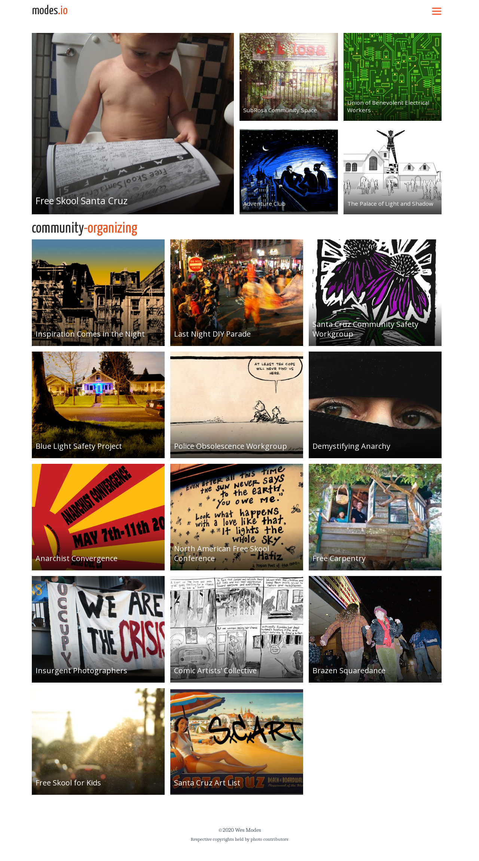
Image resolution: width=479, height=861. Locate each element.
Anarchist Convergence (77, 558)
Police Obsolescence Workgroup (230, 446)
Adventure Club (263, 203)
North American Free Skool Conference (221, 553)
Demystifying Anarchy (351, 446)
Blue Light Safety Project (79, 446)
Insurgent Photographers (81, 670)
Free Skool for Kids (68, 783)
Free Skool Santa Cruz (82, 200)
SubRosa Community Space (278, 110)
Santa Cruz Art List (207, 783)
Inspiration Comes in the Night (90, 334)
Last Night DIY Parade (212, 334)
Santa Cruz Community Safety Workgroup (365, 329)
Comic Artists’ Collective (215, 670)
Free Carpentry (339, 558)
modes (50, 11)
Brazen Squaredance (348, 670)
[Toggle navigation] (436, 11)
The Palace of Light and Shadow (388, 203)
